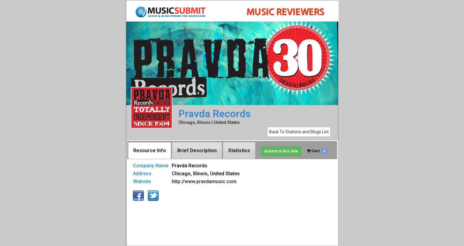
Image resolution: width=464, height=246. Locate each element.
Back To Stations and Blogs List (299, 131)
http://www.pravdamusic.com (204, 181)
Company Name (150, 166)
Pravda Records (214, 113)
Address (142, 173)
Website (142, 181)
